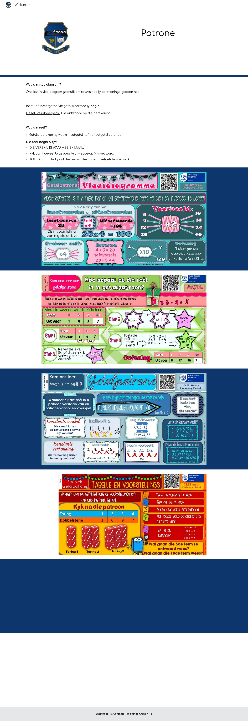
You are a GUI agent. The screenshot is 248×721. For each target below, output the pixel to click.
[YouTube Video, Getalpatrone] (73, 670)
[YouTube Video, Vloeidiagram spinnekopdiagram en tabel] (73, 596)
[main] (157, 31)
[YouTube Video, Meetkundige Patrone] (175, 670)
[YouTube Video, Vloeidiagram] (175, 596)
